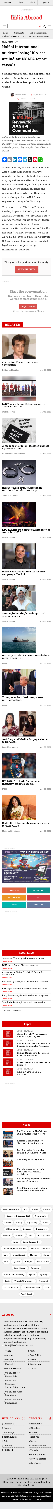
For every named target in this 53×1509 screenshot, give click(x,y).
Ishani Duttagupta (10, 747)
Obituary (38, 904)
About (32, 1350)
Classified (38, 890)
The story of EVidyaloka (30, 1159)
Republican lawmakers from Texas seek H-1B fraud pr (32, 1189)
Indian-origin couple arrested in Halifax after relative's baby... (22, 489)
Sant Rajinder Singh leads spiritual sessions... (25, 1002)
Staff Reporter (8, 412)
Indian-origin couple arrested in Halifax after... (25, 981)
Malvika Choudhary (11, 831)
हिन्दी (21, 2)
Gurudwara (35, 1463)
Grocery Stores (37, 1454)
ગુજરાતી (46, 2)
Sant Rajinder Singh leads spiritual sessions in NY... (24, 615)
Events (14, 904)
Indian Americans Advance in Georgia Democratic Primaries (33, 1044)
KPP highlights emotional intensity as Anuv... (25, 988)
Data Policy (35, 1355)
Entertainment (38, 1445)
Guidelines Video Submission (13, 1393)
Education (35, 1428)
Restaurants (36, 1423)
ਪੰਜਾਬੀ (32, 2)
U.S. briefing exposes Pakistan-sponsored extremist (34, 1179)
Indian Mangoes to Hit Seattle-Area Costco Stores (33, 1054)
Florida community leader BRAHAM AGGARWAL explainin (31, 1172)
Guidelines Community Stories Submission (15, 1384)
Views (19, 1031)
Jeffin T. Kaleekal (10, 496)
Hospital (34, 1436)
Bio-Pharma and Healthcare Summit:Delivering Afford (32, 1132)
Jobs (38, 897)
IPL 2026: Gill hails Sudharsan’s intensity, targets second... (21, 782)
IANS (4, 663)
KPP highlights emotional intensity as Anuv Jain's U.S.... (26, 531)
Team (8, 1350)
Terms (33, 1359)
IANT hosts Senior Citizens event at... (20, 965)
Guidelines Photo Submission (13, 1401)
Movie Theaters (38, 1458)
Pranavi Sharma (18, 95)
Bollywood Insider (10, 370)
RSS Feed (8, 1450)
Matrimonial (14, 897)
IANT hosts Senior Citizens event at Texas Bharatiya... (24, 405)
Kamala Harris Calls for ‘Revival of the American (30, 1142)
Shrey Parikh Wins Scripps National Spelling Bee (32, 1035)
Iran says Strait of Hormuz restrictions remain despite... (26, 657)
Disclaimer (35, 1364)
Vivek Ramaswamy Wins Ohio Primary (33, 1063)
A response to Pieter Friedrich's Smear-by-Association (26, 447)
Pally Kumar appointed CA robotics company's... (25, 995)
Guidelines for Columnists (12, 1374)
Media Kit (10, 1364)
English (8, 2)
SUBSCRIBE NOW (26, 269)
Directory (14, 890)
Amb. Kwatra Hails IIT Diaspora (29, 1073)
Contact (33, 1368)
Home (7, 33)
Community (20, 33)
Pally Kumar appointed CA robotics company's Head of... (24, 573)
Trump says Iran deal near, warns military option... (22, 699)
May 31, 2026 (45, 370)
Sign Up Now (28, 306)
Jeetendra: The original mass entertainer (20, 363)
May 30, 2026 (45, 663)
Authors (9, 1355)
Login (41, 311)
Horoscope (9, 1432)
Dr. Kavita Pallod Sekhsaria (14, 454)
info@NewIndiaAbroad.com (19, 1345)
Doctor (33, 1441)
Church (34, 1432)
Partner (9, 1359)
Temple (34, 1450)
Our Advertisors (13, 1368)
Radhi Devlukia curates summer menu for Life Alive (25, 824)
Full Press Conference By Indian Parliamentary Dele (31, 1151)
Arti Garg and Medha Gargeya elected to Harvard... (25, 741)
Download (28, 1031)
